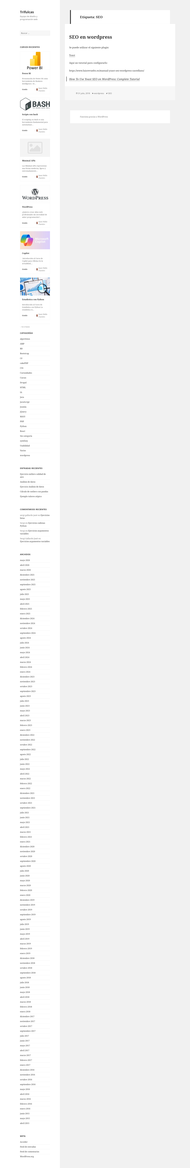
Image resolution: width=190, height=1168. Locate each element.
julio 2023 (24, 701)
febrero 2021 (26, 837)
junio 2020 (25, 875)
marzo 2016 (25, 1099)
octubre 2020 (26, 856)
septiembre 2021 (28, 807)
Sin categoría (26, 436)
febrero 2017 (26, 1060)
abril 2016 (24, 1094)
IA (21, 392)
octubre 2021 (26, 803)
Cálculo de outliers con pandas (34, 491)
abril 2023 (24, 715)
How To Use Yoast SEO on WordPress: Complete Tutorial (104, 79)
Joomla (23, 407)
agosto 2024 (25, 638)
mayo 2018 (25, 992)
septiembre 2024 (28, 633)
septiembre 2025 (28, 584)
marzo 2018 (25, 1002)
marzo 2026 (25, 570)
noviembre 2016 (27, 1074)
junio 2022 (25, 764)
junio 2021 (25, 817)
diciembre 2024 (27, 618)
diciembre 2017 (27, 1016)
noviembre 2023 (27, 681)
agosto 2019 (25, 919)
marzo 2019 (25, 943)
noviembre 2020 (27, 851)
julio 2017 (24, 1036)
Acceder (24, 1142)
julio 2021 (24, 812)
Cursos (23, 377)
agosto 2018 (25, 977)
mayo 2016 (25, 1089)
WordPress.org (27, 1156)
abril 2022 (24, 773)
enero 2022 (25, 788)
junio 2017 (25, 1040)
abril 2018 (24, 997)
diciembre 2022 (27, 735)
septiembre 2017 (28, 1031)
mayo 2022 (25, 769)
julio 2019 (24, 924)
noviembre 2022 (27, 739)
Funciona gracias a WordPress (94, 116)
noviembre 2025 (27, 579)
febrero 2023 (26, 725)
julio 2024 (24, 642)
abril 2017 (24, 1050)
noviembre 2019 (27, 904)
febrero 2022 (26, 783)
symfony (24, 440)
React (22, 431)
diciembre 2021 (27, 793)
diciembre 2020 (27, 846)
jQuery (23, 411)
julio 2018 (24, 982)
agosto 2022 (25, 754)
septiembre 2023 (28, 691)
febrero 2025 (26, 608)
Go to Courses (25, 327)
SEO (110, 93)
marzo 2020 (25, 885)
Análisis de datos (27, 481)
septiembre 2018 (28, 972)
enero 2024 (25, 672)
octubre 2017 (26, 1026)
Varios (23, 450)
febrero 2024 (26, 667)
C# (21, 358)
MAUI (22, 416)
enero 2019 (25, 953)
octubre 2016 (26, 1079)
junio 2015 (25, 1113)
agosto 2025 (25, 589)
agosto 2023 (25, 696)
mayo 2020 (25, 880)
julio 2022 (24, 759)
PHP (22, 421)
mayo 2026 (25, 560)
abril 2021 (24, 827)
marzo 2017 (25, 1055)
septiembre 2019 (28, 914)
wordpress (25, 455)
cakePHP (24, 363)
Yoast (72, 55)
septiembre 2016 (28, 1084)
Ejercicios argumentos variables (35, 541)
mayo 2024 (25, 652)
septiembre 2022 (28, 749)
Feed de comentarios (29, 1151)
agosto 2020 (25, 866)
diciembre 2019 (27, 900)
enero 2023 (25, 730)
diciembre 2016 (27, 1070)
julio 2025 (24, 594)
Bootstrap (24, 353)
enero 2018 (25, 1011)
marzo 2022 (25, 778)
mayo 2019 (25, 934)
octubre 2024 (26, 628)
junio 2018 (25, 987)
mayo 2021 (25, 822)
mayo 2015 (25, 1118)
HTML (23, 387)
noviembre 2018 (27, 963)
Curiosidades (26, 373)
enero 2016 (25, 1108)
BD (21, 348)
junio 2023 (25, 705)
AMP (22, 343)
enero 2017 (25, 1065)
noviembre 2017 (27, 1021)
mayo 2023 (25, 710)
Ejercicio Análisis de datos (32, 486)
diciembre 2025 (27, 574)
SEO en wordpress (90, 37)
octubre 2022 (26, 744)
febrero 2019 (26, 948)
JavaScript (25, 402)
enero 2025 (25, 613)
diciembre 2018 (27, 958)
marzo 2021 (25, 832)
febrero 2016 (26, 1103)
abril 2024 (24, 657)
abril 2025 (24, 604)
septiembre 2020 (28, 861)
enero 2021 (25, 841)
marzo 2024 (25, 662)
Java (22, 397)
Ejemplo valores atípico (31, 496)
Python (23, 426)
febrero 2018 (26, 1006)
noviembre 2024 (27, 623)
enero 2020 (25, 895)
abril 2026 (24, 565)
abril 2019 (24, 938)
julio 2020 (24, 871)
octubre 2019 (26, 909)
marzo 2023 (25, 720)
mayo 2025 (25, 599)
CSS (21, 368)
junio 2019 (25, 929)
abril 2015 (24, 1123)
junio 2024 (25, 647)
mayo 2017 (25, 1045)
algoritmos (25, 339)
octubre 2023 (26, 686)
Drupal (23, 382)
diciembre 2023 (27, 676)
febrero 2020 (26, 890)
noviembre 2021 (27, 798)
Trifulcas (27, 12)
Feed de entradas (28, 1146)
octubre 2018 (26, 968)
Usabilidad (25, 445)
